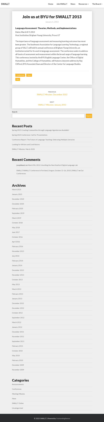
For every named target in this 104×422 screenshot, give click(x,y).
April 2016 (16, 242)
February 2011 (17, 346)
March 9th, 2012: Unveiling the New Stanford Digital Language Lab (53, 165)
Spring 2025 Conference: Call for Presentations (29, 135)
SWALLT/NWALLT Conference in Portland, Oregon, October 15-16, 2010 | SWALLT (47, 170)
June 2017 (16, 232)
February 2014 (17, 261)
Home (50, 4)
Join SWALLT (62, 4)
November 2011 (18, 336)
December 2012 (18, 303)
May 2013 (16, 284)
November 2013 (18, 275)
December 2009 (18, 365)
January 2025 (17, 194)
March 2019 (16, 218)
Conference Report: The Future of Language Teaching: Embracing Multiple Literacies (43, 140)
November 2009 (18, 370)
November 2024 (18, 199)
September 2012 (18, 318)
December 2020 (18, 204)
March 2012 (16, 322)
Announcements (18, 384)
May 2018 (16, 227)
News (73, 4)
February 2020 (17, 208)
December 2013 (18, 270)
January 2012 (17, 327)
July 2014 (15, 256)
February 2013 (17, 294)
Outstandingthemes (63, 418)
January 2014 (17, 265)
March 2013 (16, 289)
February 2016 (17, 246)
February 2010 (17, 360)
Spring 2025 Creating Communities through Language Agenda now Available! (40, 130)
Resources (84, 4)
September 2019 (18, 213)
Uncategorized (17, 408)
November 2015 (18, 251)
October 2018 (17, 223)
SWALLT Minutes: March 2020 (23, 149)
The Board (97, 4)
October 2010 (17, 351)
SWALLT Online (18, 403)
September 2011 (18, 341)
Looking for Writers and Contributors (26, 144)
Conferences (20, 75)
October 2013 (17, 280)
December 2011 (18, 332)
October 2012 (17, 313)
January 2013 (17, 299)
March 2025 (16, 189)
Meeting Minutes (18, 394)
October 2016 (17, 237)
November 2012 (18, 308)
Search (14, 112)
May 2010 (16, 355)
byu (17, 79)
